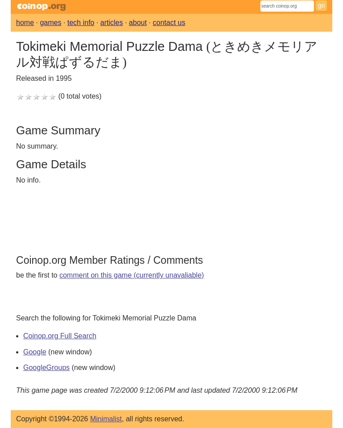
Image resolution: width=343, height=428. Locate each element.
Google (34, 352)
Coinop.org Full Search (59, 336)
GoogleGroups (46, 367)
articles (111, 22)
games (50, 22)
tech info (80, 22)
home (25, 22)
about (138, 22)
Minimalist (106, 419)
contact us (169, 22)
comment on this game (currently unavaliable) (131, 275)
